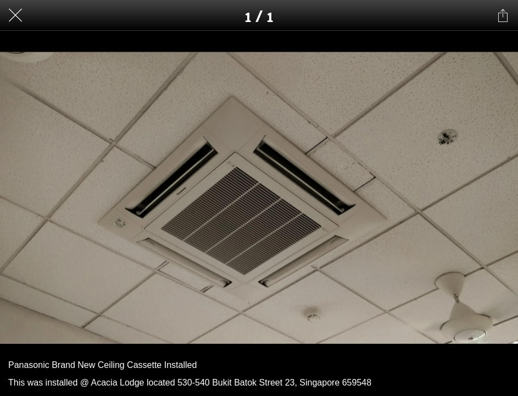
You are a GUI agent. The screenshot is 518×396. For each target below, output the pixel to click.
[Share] (502, 15)
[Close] (15, 15)
